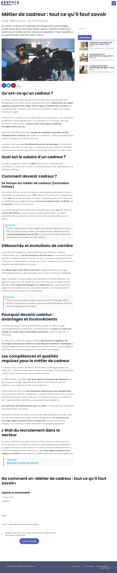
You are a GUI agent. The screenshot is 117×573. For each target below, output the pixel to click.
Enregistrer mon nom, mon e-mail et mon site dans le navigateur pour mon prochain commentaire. (30, 534)
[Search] (114, 28)
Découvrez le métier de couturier (22, 463)
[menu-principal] (114, 3)
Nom (4, 516)
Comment (6, 501)
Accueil (5, 21)
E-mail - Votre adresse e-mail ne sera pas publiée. (20, 524)
